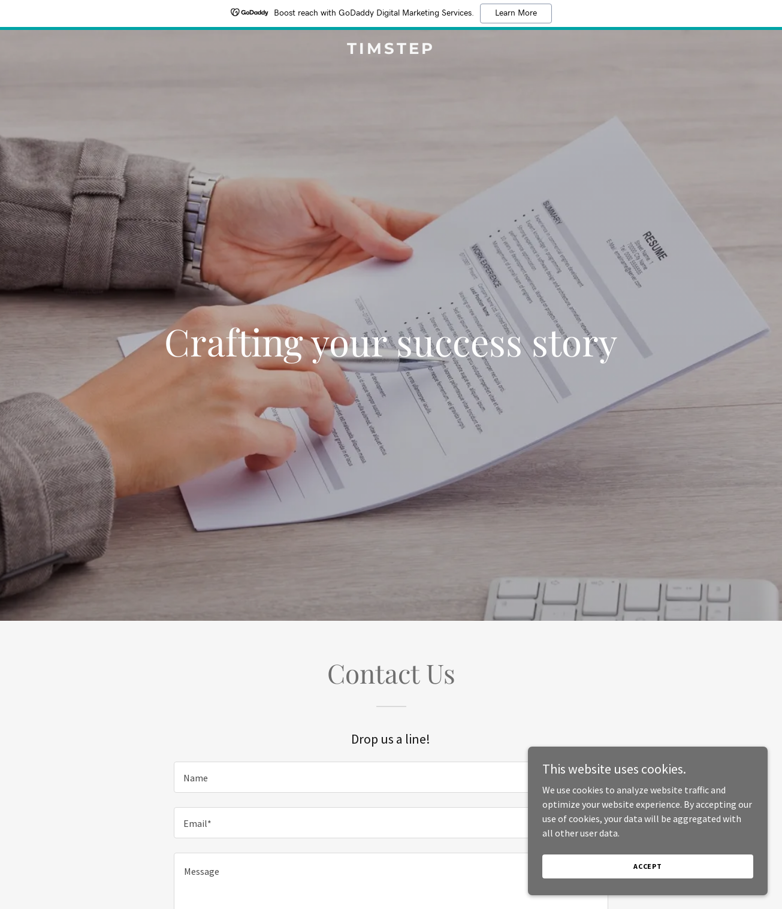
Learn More (516, 13)
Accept (647, 866)
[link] (391, 50)
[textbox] (391, 777)
